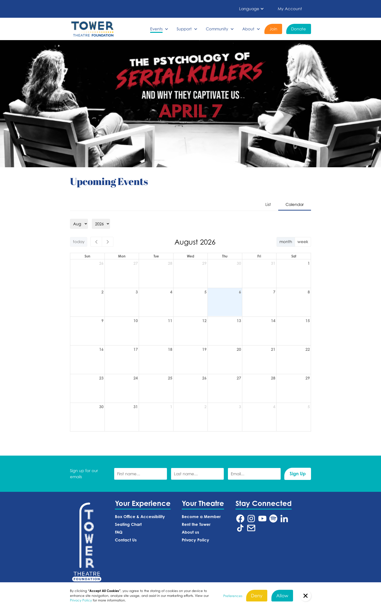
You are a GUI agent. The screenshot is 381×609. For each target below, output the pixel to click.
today (79, 241)
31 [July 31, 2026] (273, 263)
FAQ (118, 532)
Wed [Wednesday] (190, 256)
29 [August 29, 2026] (307, 378)
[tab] (268, 205)
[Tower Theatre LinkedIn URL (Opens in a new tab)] (284, 518)
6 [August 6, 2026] (240, 292)
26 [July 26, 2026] (101, 263)
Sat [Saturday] (293, 256)
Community (217, 28)
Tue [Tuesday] (156, 256)
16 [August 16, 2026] (101, 349)
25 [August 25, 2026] (170, 378)
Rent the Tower (196, 524)
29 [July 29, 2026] (204, 263)
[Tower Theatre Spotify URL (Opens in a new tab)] (273, 518)
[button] (251, 9)
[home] (92, 29)
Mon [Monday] (121, 256)
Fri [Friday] (259, 256)
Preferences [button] (232, 596)
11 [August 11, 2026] (170, 320)
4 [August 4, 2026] (171, 292)
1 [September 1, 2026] (171, 406)
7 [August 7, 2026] (274, 292)
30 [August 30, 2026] (101, 406)
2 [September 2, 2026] (205, 406)
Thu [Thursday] (224, 256)
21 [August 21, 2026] (273, 349)
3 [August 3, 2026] (137, 292)
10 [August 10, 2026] (135, 320)
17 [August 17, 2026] (135, 349)
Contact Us (126, 540)
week (302, 241)
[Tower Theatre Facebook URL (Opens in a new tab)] (240, 518)
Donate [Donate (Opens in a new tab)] (298, 28)
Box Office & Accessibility (140, 516)
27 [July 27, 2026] (135, 263)
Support (184, 28)
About (248, 28)
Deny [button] (256, 595)
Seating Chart (128, 524)
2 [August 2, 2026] (102, 292)
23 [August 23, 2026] (101, 378)
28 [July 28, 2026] (170, 263)
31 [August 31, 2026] (135, 406)
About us (190, 532)
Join (273, 28)
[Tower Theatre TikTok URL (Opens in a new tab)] (240, 528)
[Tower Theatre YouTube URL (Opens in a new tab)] (262, 518)
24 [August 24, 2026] (135, 378)
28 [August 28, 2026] (273, 378)
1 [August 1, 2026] (309, 263)
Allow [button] (282, 595)
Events (156, 28)
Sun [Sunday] (87, 256)
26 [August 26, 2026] (204, 378)
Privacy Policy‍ (195, 540)
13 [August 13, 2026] (239, 320)
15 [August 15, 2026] (307, 320)
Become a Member (201, 516)
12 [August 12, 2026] (204, 320)
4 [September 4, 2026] (274, 406)
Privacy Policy (81, 600)
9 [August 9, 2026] (102, 320)
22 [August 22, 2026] (307, 349)
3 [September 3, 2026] (240, 406)
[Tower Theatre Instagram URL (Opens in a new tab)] (251, 518)
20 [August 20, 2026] (239, 349)
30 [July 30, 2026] (239, 263)
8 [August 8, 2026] (309, 292)
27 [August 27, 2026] (239, 378)
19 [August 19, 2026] (204, 349)
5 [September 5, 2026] (309, 406)
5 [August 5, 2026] (205, 292)
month (285, 241)
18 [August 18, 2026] (170, 349)
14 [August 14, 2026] (273, 320)
